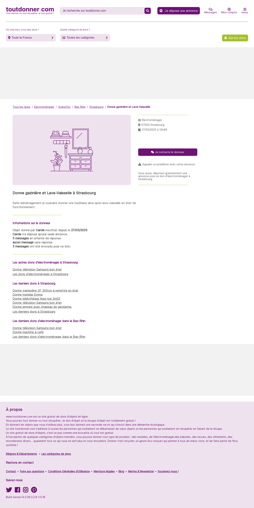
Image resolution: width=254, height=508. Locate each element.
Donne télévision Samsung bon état (37, 269)
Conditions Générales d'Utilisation (69, 471)
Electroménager (44, 106)
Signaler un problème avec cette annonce (168, 164)
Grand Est (64, 106)
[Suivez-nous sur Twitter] (9, 491)
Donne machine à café (28, 332)
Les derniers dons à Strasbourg (34, 311)
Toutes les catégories (80, 37)
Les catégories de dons (56, 453)
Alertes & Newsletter (141, 471)
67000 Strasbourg (152, 124)
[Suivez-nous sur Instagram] (25, 491)
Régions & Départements (21, 453)
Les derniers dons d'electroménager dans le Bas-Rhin (49, 336)
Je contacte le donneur (169, 152)
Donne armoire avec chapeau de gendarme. (42, 307)
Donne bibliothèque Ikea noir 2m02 (36, 298)
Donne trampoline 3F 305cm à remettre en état (45, 290)
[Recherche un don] (102, 10)
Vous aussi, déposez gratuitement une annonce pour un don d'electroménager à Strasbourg (164, 176)
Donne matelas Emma (27, 294)
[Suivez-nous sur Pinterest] (34, 491)
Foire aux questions (32, 471)
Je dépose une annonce (179, 11)
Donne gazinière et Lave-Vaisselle (128, 106)
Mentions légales (104, 471)
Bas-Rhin (80, 106)
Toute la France (21, 37)
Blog (121, 471)
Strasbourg (96, 106)
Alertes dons (237, 38)
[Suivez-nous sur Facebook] (17, 491)
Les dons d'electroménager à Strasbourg (40, 274)
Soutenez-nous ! (168, 471)
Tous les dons (21, 106)
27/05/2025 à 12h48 (154, 129)
